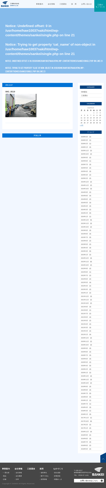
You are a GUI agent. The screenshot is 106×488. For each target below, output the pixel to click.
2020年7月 (84, 355)
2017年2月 (84, 424)
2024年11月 (85, 185)
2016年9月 (84, 435)
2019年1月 (84, 400)
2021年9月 (84, 307)
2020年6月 (84, 359)
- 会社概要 (18, 476)
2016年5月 (84, 449)
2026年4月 (84, 137)
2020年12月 (85, 338)
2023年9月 (84, 230)
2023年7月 (84, 237)
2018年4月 (84, 407)
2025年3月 (84, 175)
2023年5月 (84, 244)
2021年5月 (84, 320)
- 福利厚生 (43, 472)
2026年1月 (84, 147)
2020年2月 (84, 369)
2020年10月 (85, 345)
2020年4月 (84, 365)
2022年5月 (84, 282)
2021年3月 (84, 327)
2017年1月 (84, 428)
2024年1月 (84, 216)
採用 (42, 469)
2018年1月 (84, 414)
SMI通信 (84, 92)
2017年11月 (85, 417)
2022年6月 (84, 279)
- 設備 (4, 479)
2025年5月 (84, 168)
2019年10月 (85, 383)
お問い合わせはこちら (89, 481)
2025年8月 (84, 161)
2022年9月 (84, 268)
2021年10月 (85, 303)
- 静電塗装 (57, 476)
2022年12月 (85, 258)
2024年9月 (84, 192)
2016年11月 (85, 431)
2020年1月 (84, 372)
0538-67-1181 (83, 475)
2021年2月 (84, 331)
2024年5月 (84, 202)
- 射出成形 (57, 472)
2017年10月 (85, 421)
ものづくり (58, 469)
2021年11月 (85, 300)
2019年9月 (84, 386)
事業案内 (6, 469)
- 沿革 (17, 479)
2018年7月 (84, 404)
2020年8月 (84, 352)
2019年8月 (84, 390)
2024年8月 (84, 195)
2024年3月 (84, 209)
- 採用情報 (43, 479)
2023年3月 (84, 251)
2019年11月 (85, 379)
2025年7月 (84, 164)
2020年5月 (84, 362)
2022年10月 (85, 265)
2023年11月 (85, 223)
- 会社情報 (18, 472)
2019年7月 (84, 393)
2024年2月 (84, 213)
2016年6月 (84, 445)
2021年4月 (84, 324)
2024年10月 (85, 189)
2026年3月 (84, 140)
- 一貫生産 (5, 472)
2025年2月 (84, 178)
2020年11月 (85, 341)
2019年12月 (85, 376)
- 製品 (4, 476)
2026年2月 (84, 143)
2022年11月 (85, 261)
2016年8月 (84, 438)
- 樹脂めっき (57, 479)
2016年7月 (84, 442)
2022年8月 (84, 272)
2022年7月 (84, 275)
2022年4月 (84, 286)
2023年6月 (84, 241)
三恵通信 (84, 95)
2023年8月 (84, 234)
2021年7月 (84, 313)
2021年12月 (85, 296)
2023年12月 (85, 220)
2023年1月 (84, 254)
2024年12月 (85, 182)
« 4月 (81, 125)
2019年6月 (84, 397)
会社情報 (18, 469)
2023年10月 (85, 227)
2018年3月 (84, 411)
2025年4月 (84, 171)
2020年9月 (84, 348)
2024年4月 (84, 206)
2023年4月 (84, 248)
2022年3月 (84, 289)
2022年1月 (84, 293)
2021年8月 (84, 310)
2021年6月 (84, 317)
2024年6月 (84, 199)
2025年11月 (85, 150)
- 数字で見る (44, 476)
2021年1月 (84, 334)
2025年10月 (85, 154)
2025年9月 (84, 157)
